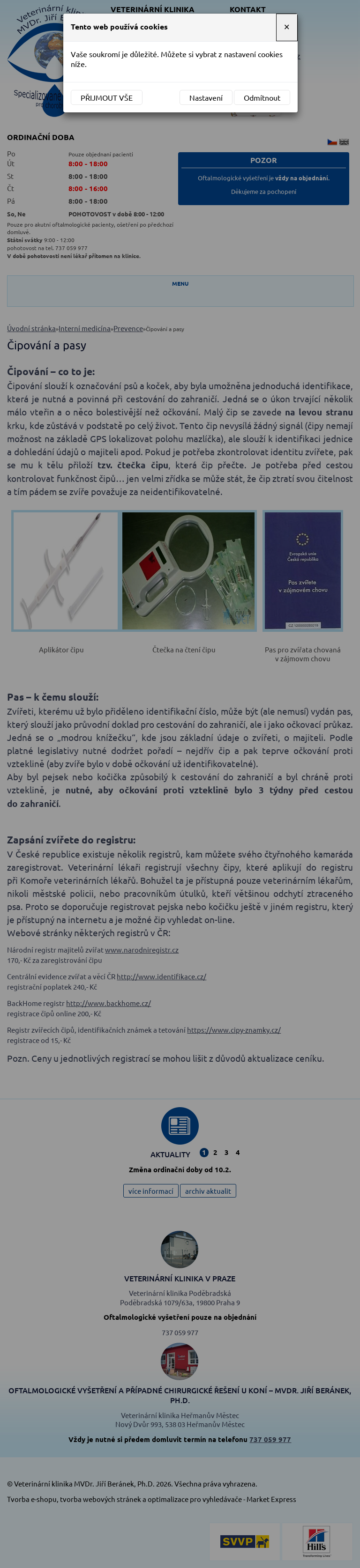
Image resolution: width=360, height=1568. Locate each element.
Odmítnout (262, 97)
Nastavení (206, 97)
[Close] (287, 27)
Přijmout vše (107, 97)
